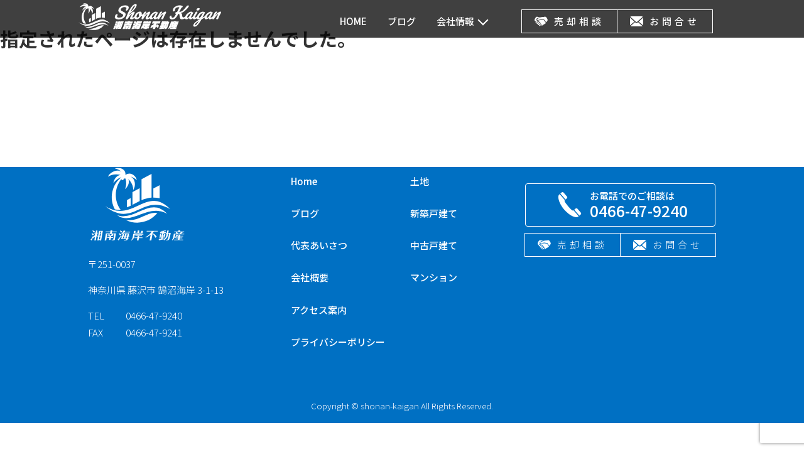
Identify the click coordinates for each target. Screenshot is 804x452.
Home (304, 181)
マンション (433, 277)
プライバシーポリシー (338, 341)
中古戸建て (433, 245)
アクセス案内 (319, 309)
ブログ (402, 21)
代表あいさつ (319, 245)
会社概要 (310, 277)
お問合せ (665, 21)
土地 (419, 181)
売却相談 (569, 21)
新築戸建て (433, 213)
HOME (353, 21)
